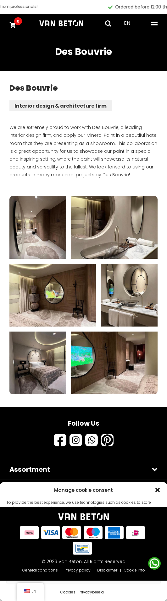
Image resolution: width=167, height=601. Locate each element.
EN (127, 23)
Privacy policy (77, 570)
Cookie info (134, 570)
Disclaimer (107, 570)
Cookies (67, 592)
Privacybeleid (91, 592)
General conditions (40, 570)
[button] (157, 490)
